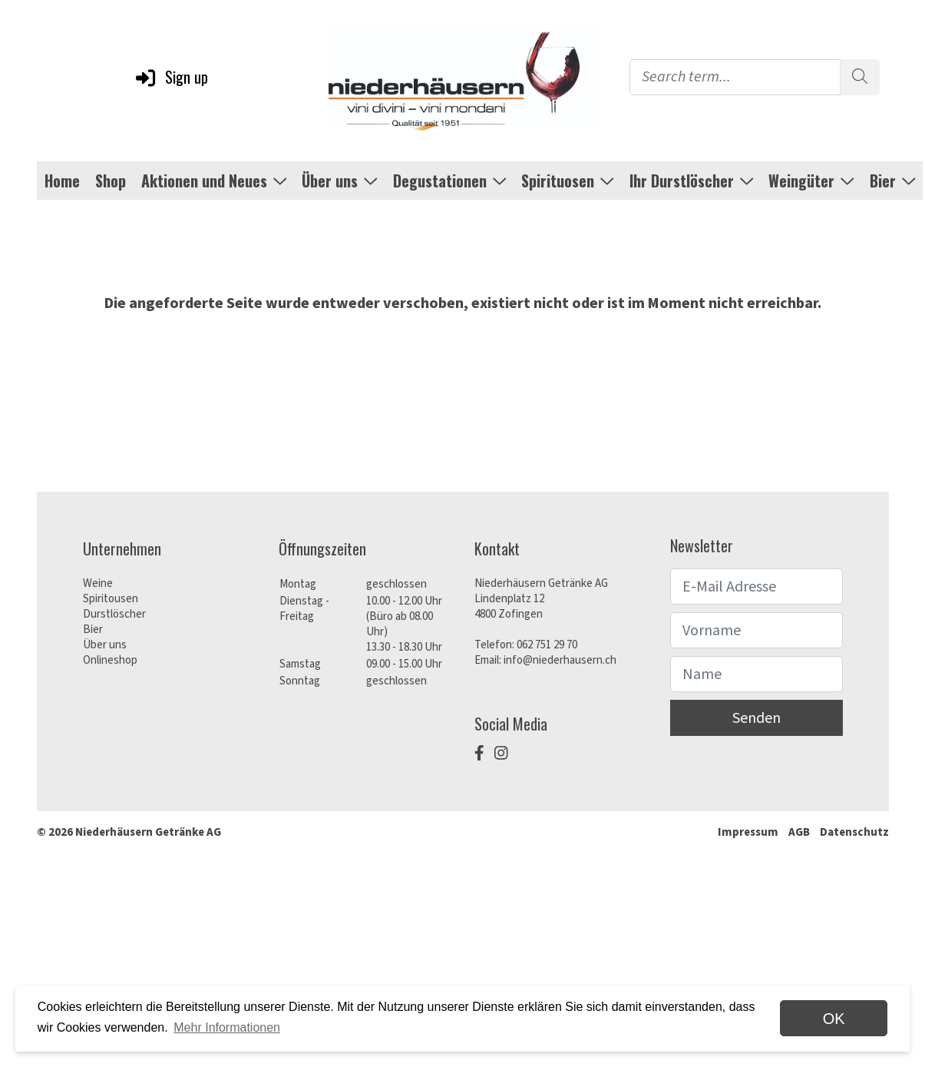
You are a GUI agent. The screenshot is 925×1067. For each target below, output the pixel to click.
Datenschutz (854, 832)
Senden (756, 718)
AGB (799, 832)
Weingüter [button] (811, 180)
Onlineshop (110, 660)
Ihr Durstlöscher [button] (691, 180)
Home (62, 180)
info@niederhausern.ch (560, 660)
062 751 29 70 (547, 645)
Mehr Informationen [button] (226, 1027)
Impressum (748, 832)
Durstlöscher (114, 614)
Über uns (105, 645)
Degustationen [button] (450, 180)
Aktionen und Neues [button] (214, 180)
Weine (98, 583)
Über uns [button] (340, 180)
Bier (93, 629)
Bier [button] (893, 180)
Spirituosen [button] (567, 180)
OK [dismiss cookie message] (834, 1018)
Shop (110, 180)
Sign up (171, 76)
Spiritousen (110, 599)
